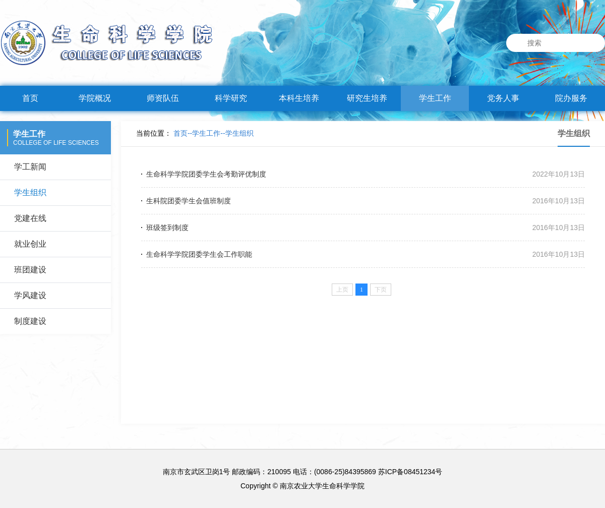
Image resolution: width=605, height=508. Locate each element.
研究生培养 (367, 98)
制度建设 (30, 321)
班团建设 (30, 269)
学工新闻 (30, 166)
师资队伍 (163, 98)
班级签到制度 (167, 227)
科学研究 (231, 98)
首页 (30, 98)
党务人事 (503, 98)
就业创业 (30, 244)
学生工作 (435, 98)
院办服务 (571, 98)
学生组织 (30, 192)
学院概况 (95, 98)
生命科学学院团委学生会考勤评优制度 (206, 174)
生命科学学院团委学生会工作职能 (199, 254)
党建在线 (30, 218)
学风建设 (30, 295)
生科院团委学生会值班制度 (188, 201)
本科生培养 (299, 98)
